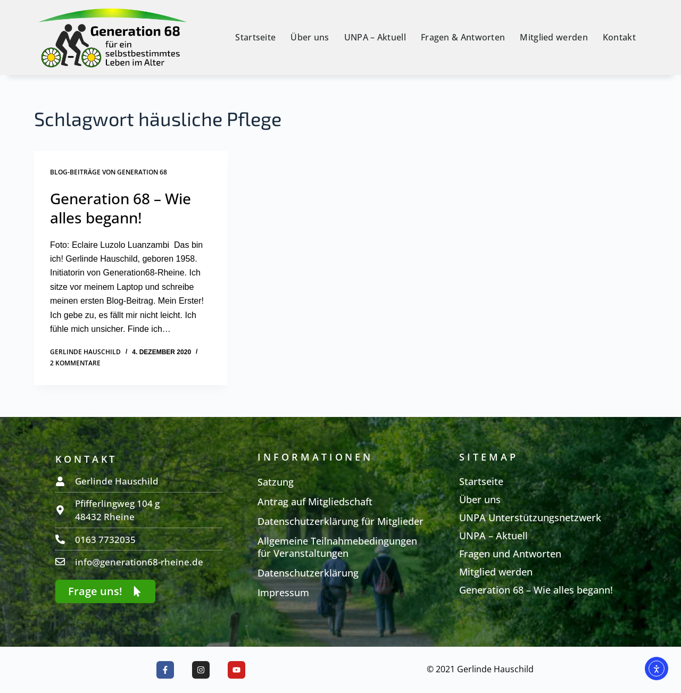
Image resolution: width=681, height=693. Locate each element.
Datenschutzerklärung (308, 572)
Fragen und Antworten (510, 553)
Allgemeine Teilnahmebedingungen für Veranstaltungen (337, 547)
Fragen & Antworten (463, 37)
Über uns (309, 37)
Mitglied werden (554, 37)
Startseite (255, 37)
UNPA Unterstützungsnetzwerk (530, 517)
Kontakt (619, 37)
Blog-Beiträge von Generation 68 (108, 172)
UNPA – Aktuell (375, 37)
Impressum (283, 592)
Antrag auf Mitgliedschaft (315, 501)
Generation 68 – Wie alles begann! (120, 208)
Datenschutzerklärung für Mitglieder (340, 521)
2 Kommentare (75, 363)
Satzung (276, 481)
